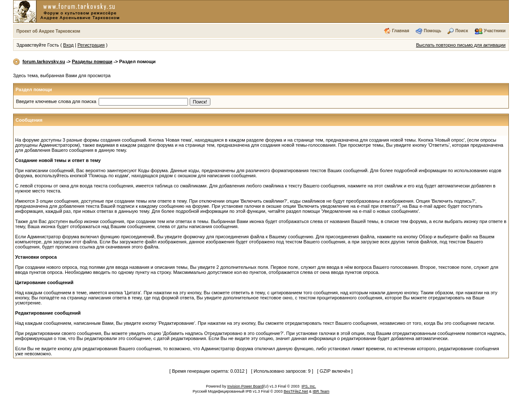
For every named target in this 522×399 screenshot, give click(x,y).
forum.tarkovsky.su (43, 61)
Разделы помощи (92, 61)
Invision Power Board (245, 386)
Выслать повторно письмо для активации (461, 44)
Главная (400, 30)
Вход (68, 44)
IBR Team (321, 391)
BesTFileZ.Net (296, 391)
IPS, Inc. (308, 386)
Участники (494, 30)
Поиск (461, 30)
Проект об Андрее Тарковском (48, 31)
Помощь (432, 30)
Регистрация (91, 44)
